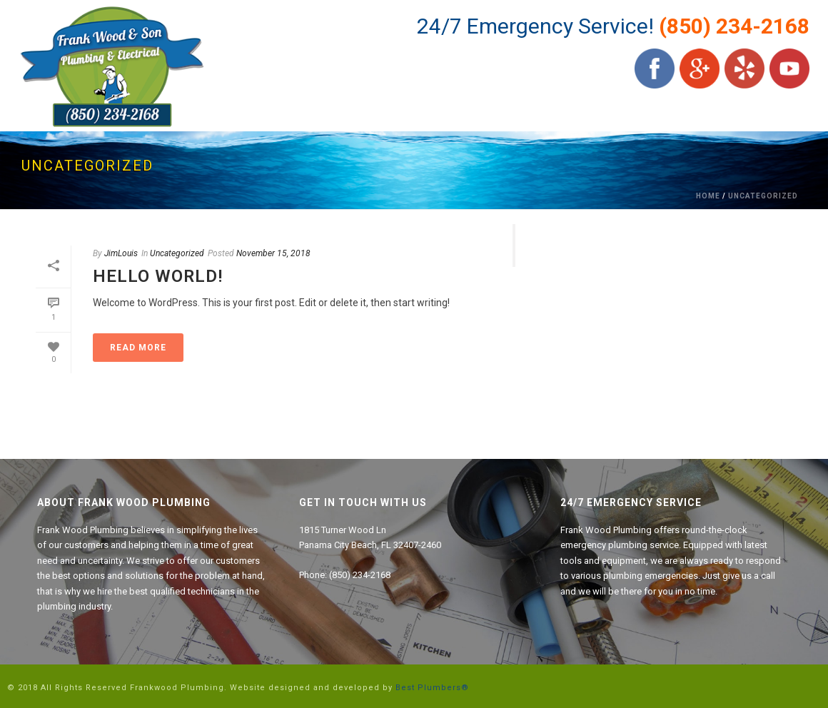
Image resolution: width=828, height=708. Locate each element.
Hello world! (158, 276)
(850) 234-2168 (734, 26)
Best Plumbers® (432, 687)
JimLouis (121, 253)
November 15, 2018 (273, 253)
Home (708, 196)
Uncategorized (763, 196)
